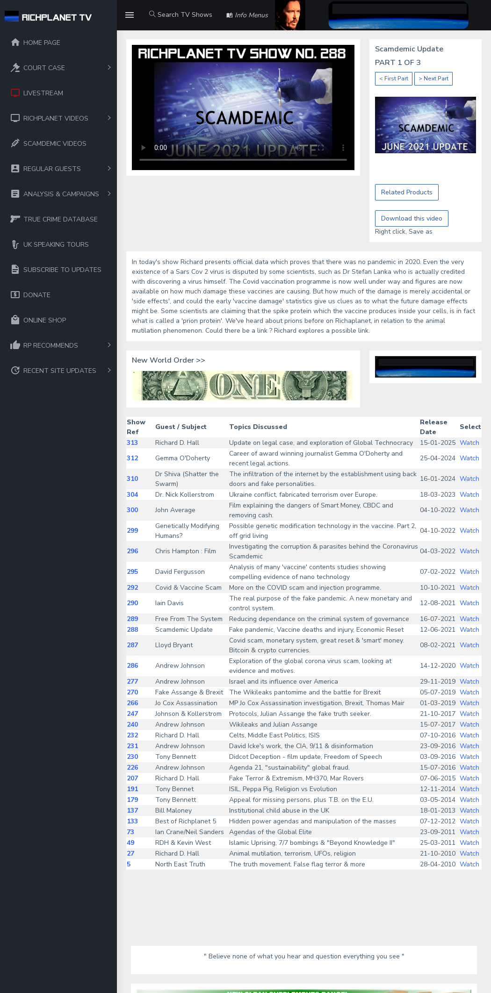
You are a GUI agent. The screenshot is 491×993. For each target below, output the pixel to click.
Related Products (407, 192)
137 (132, 810)
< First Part (393, 78)
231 (132, 746)
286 (132, 665)
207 (132, 778)
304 (132, 494)
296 (132, 551)
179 (132, 799)
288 (132, 629)
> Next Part (433, 78)
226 (132, 767)
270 (132, 692)
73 (130, 832)
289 (132, 618)
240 (132, 724)
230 (132, 756)
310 (132, 478)
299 (132, 530)
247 (132, 713)
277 (132, 681)
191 (132, 789)
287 (132, 645)
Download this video (411, 218)
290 (132, 603)
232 (132, 735)
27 (130, 853)
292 (132, 587)
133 (132, 821)
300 (132, 510)
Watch (469, 442)
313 (132, 442)
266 (132, 703)
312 (132, 458)
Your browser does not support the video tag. (243, 107)
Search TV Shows (180, 14)
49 (130, 842)
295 (132, 571)
